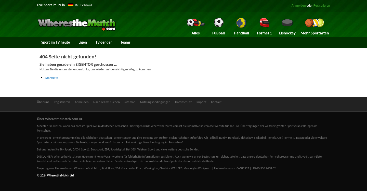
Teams (125, 42)
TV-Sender (104, 42)
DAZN (76, 149)
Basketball (260, 137)
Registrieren (321, 5)
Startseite (51, 78)
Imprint (201, 102)
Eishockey (247, 137)
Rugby (223, 137)
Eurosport (97, 149)
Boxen (300, 137)
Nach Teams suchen (106, 102)
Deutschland (83, 5)
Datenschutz (183, 102)
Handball (233, 137)
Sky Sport (65, 149)
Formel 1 (289, 137)
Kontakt (216, 102)
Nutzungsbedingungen (155, 102)
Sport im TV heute (55, 42)
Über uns (43, 102)
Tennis (272, 137)
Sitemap (129, 102)
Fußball (213, 137)
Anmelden (299, 5)
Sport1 (85, 149)
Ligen (82, 42)
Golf (279, 137)
